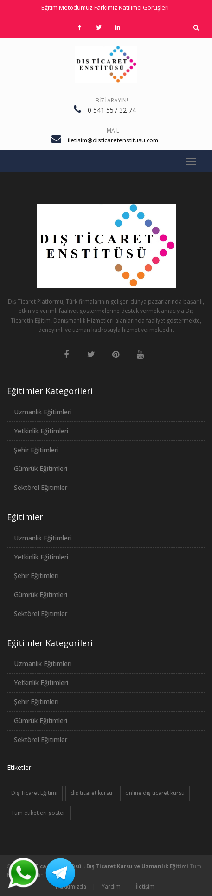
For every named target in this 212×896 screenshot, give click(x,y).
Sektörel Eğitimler (40, 487)
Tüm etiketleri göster (38, 813)
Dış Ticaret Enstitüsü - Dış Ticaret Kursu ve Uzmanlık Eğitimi (106, 866)
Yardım (111, 886)
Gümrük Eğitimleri (40, 468)
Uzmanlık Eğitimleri (42, 411)
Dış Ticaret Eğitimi (34, 793)
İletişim (145, 886)
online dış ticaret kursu (155, 793)
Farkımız (105, 7)
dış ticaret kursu (91, 793)
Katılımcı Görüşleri (144, 7)
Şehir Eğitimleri (36, 449)
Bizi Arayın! (112, 100)
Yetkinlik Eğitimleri (41, 430)
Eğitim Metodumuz (67, 7)
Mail (113, 130)
